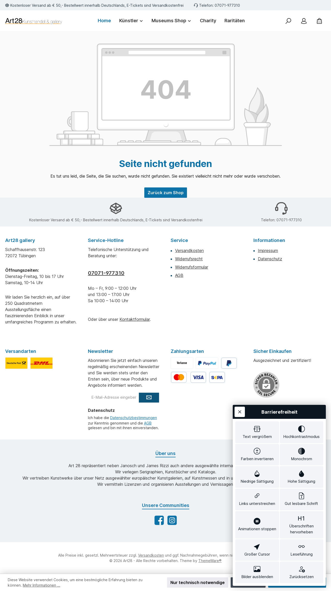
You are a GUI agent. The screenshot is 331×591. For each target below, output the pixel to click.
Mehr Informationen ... (41, 585)
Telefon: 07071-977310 (219, 5)
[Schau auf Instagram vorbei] (172, 520)
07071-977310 (106, 273)
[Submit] (149, 397)
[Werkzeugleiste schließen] (240, 412)
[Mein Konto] (303, 21)
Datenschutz (270, 258)
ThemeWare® (210, 560)
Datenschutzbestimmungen (133, 417)
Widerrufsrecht (189, 258)
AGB (179, 275)
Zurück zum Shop (166, 192)
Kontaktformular (134, 319)
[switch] (257, 432)
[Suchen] (288, 21)
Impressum (268, 250)
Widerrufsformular (191, 267)
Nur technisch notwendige (197, 582)
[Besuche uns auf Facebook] (159, 520)
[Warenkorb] (319, 21)
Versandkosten (189, 250)
